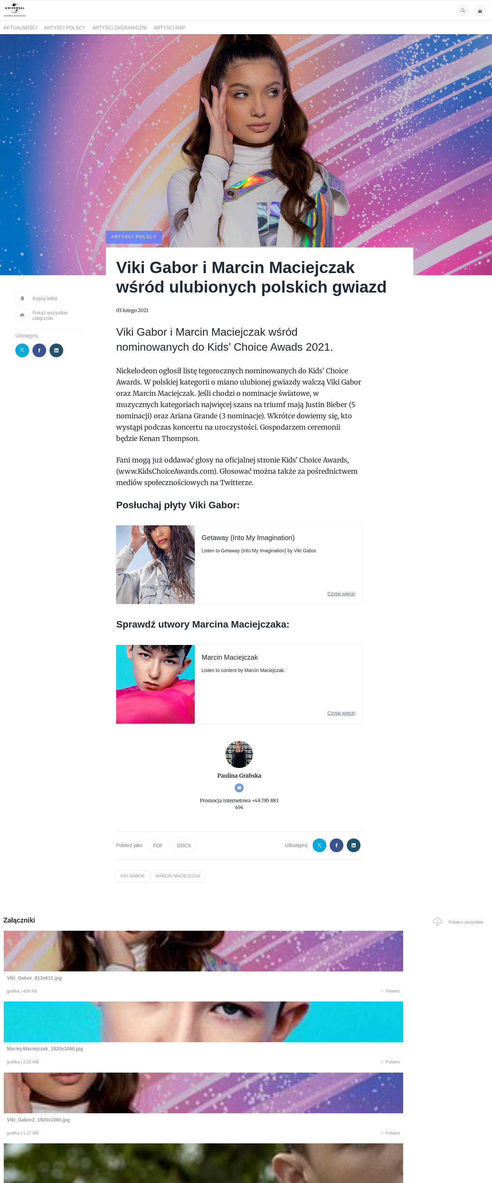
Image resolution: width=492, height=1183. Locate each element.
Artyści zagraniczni (119, 27)
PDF (158, 845)
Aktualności (20, 27)
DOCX (184, 845)
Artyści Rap (169, 27)
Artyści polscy (64, 27)
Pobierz (107, 991)
